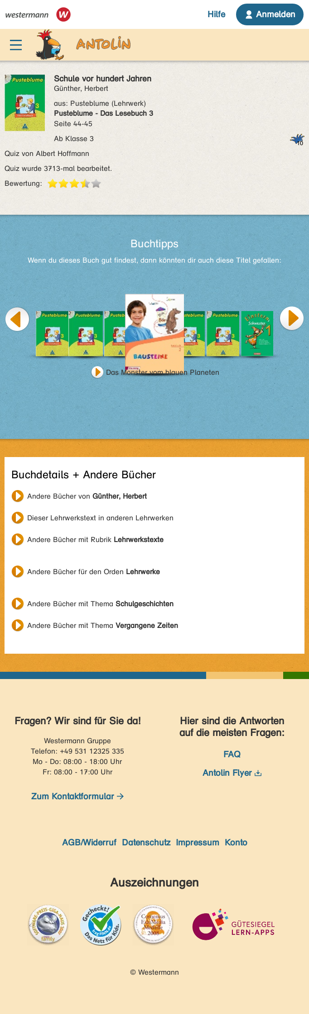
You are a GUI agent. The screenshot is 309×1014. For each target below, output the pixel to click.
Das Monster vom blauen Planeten (162, 372)
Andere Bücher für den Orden (93, 571)
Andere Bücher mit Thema (100, 603)
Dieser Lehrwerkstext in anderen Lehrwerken (100, 518)
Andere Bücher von (87, 496)
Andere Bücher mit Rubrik (95, 539)
